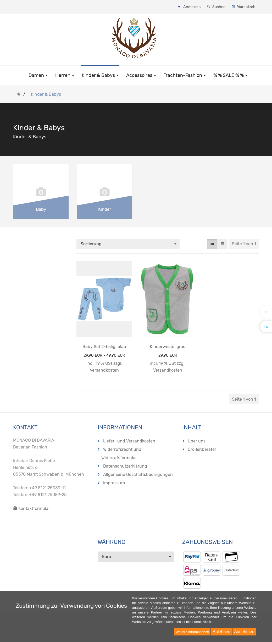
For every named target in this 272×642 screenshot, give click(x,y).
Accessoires (141, 75)
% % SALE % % (230, 75)
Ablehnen (221, 631)
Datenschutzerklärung (125, 466)
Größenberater (202, 449)
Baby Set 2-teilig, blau (104, 346)
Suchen (219, 7)
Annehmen (244, 631)
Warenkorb (246, 7)
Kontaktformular (31, 508)
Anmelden (192, 7)
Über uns (197, 441)
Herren (64, 75)
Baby (41, 209)
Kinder (104, 209)
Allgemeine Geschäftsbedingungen (138, 474)
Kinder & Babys (100, 75)
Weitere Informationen (192, 632)
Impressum (114, 482)
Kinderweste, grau (168, 346)
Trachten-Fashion (185, 75)
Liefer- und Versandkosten (129, 441)
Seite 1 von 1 (244, 243)
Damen (38, 75)
